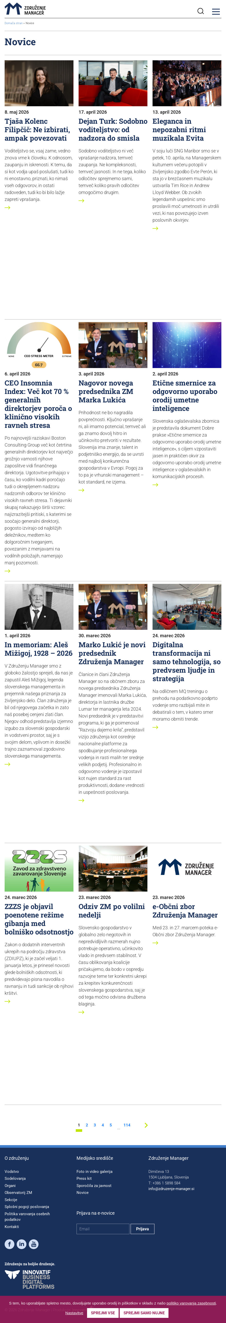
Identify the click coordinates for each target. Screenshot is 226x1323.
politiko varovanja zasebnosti (191, 1303)
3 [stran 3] (95, 1125)
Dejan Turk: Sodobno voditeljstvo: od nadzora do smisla (113, 129)
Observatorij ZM (18, 1192)
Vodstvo (12, 1171)
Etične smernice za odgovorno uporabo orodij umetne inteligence (185, 395)
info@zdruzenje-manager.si (171, 1188)
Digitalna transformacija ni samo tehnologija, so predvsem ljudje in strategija (187, 661)
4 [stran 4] (103, 1125)
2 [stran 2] (87, 1125)
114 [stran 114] (127, 1125)
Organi (10, 1185)
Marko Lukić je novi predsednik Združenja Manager (112, 653)
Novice (83, 1192)
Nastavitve (74, 1313)
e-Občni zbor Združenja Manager (185, 910)
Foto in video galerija (94, 1171)
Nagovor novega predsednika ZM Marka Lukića (106, 391)
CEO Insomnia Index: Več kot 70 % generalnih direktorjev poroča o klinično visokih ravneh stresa (38, 404)
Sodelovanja (15, 1178)
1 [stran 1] (79, 1125)
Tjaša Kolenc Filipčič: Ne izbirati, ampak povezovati (37, 129)
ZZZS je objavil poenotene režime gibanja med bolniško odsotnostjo (39, 919)
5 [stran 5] (111, 1125)
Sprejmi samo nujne (144, 1313)
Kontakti (12, 1226)
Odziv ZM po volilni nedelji (112, 910)
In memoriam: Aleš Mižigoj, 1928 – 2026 (38, 649)
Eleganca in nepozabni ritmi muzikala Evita (179, 129)
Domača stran (14, 23)
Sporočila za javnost (94, 1185)
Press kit (84, 1178)
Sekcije (11, 1200)
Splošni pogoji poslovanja (27, 1206)
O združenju (17, 1158)
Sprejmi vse (103, 1313)
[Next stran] (146, 1129)
